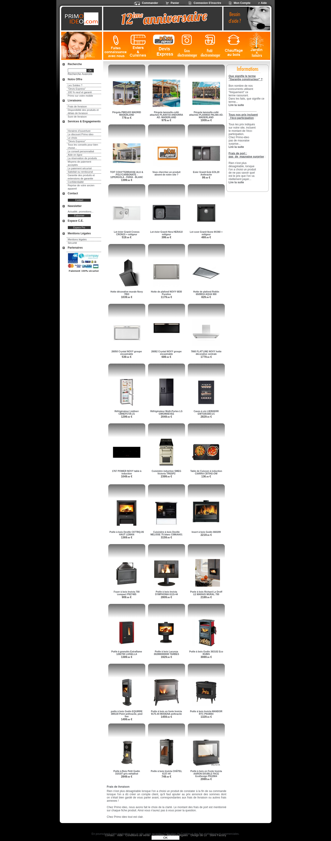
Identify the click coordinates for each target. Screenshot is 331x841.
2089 (206, 779)
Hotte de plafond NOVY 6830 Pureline (166, 293)
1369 (126, 537)
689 (166, 357)
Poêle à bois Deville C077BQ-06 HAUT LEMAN (126, 533)
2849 (126, 776)
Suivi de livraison (77, 116)
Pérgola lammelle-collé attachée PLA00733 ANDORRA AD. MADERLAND (166, 115)
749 (166, 776)
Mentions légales (77, 239)
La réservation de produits (82, 158)
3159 (166, 537)
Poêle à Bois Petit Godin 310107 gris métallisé (126, 772)
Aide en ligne (75, 154)
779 (127, 117)
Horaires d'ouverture (79, 130)
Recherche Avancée (80, 74)
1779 (206, 357)
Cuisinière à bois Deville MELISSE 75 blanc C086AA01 (167, 533)
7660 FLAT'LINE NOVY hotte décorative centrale (206, 352)
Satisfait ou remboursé (80, 171)
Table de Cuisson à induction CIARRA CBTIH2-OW (206, 472)
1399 (126, 180)
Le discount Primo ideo (81, 134)
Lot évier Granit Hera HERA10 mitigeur (166, 233)
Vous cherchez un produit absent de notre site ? (166, 173)
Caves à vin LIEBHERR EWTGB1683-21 (206, 412)
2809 (166, 597)
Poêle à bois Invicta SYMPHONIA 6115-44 (166, 593)
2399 (166, 476)
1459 (166, 716)
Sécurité (72, 242)
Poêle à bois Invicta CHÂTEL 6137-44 (166, 772)
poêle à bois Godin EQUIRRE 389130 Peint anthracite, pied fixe (127, 714)
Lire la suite (236, 182)
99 (206, 177)
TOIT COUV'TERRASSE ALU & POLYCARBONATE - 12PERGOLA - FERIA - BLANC (126, 174)
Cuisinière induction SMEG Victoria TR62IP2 (166, 472)
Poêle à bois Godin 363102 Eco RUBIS (206, 652)
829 (206, 297)
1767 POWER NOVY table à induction (126, 472)
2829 (206, 416)
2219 (206, 535)
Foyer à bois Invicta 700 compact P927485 (127, 593)
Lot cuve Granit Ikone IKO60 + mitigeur (206, 233)
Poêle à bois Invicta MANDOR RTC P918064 (206, 712)
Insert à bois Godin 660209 (206, 532)
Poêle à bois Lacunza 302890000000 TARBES (166, 652)
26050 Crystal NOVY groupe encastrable (126, 352)
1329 (206, 716)
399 (166, 237)
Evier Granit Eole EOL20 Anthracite (206, 173)
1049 (126, 476)
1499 (126, 719)
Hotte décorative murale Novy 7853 (126, 293)
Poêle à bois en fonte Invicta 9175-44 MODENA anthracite (166, 712)
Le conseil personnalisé (81, 151)
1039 (126, 297)
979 (166, 120)
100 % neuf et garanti (80, 92)
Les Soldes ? (75, 85)
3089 (206, 657)
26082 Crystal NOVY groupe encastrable (166, 352)
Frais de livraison (77, 106)
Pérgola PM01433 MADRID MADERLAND (126, 113)
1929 (166, 657)
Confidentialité (76, 182)
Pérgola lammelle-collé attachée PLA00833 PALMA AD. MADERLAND (206, 115)
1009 (206, 120)
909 (127, 597)
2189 (206, 597)
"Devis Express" (77, 88)
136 (206, 476)
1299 (126, 416)
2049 (166, 416)
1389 (126, 657)
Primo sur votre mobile (80, 95)
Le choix (72, 137)
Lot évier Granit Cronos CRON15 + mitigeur (127, 233)
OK (165, 837)
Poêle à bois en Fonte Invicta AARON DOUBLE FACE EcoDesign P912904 (206, 774)
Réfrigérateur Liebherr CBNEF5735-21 (126, 412)
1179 (166, 297)
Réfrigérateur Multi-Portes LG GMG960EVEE (166, 412)
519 (127, 237)
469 (206, 237)
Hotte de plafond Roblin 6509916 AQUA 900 (206, 293)
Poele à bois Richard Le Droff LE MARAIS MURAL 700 (206, 593)
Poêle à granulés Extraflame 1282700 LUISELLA (126, 652)
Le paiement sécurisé (80, 168)
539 (127, 357)
